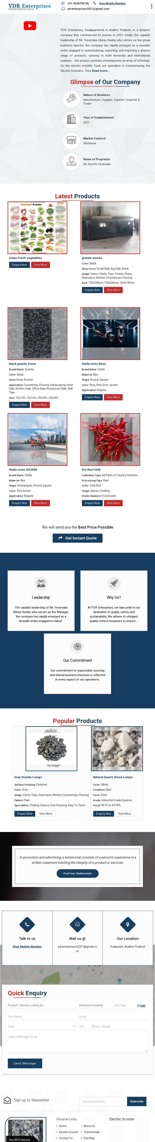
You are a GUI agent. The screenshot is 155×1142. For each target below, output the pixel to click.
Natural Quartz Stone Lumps (113, 777)
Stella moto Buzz (94, 364)
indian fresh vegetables (25, 258)
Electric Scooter (68, 1132)
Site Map (89, 1138)
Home (63, 1126)
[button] (112, 3)
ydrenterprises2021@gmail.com (88, 8)
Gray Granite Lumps (28, 777)
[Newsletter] (103, 1101)
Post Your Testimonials (77, 873)
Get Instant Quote (78, 538)
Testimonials (92, 1132)
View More (40, 264)
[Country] (42, 1026)
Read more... (101, 71)
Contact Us (66, 1138)
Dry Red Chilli (91, 469)
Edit (141, 1005)
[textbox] (125, 1005)
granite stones (92, 258)
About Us (89, 1126)
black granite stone (22, 364)
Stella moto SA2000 (23, 469)
